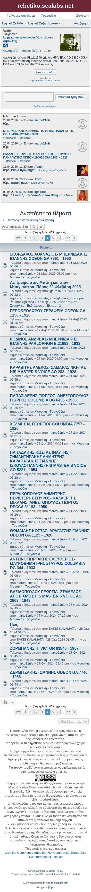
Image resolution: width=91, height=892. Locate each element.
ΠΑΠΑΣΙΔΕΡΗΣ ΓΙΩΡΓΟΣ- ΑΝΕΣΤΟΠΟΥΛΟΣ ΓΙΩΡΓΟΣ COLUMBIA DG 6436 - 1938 (49, 398)
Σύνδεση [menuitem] (82, 15)
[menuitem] (41, 887)
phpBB (37, 874)
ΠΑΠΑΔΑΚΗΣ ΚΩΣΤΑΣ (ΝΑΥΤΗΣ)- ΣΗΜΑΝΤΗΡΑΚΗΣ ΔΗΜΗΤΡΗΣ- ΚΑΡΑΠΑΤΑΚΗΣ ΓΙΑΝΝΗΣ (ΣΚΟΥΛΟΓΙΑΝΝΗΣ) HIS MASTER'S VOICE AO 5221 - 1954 (48, 461)
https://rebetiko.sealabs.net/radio (45, 80)
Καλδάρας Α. (11, 51)
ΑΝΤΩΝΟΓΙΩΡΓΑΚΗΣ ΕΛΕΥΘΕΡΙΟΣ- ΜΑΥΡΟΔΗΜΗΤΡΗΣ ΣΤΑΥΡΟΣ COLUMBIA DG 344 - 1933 (47, 563)
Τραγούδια (48, 15)
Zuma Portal (55, 870)
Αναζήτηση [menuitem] (82, 23)
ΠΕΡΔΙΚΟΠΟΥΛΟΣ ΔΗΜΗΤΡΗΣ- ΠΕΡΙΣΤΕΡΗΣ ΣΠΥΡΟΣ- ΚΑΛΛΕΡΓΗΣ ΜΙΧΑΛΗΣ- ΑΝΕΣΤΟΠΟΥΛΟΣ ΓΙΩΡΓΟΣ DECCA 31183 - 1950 (44, 500)
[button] (18, 238)
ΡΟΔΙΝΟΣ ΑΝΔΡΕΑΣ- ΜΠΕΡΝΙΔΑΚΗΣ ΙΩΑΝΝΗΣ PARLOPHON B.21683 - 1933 (45, 341)
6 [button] (58, 238)
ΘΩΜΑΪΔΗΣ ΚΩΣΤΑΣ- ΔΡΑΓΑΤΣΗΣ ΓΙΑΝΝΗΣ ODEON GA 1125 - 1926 (49, 533)
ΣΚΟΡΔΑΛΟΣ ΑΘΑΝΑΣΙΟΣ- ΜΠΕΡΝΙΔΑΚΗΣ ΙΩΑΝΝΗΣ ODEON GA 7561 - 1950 (49, 256)
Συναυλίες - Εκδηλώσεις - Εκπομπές (60, 298)
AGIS (37, 179)
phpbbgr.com (61, 883)
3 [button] (42, 238)
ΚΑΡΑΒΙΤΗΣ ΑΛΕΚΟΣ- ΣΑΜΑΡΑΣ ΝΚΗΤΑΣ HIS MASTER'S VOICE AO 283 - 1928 (48, 369)
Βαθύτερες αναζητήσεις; (45, 106)
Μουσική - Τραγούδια (50, 270)
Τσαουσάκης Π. (31, 51)
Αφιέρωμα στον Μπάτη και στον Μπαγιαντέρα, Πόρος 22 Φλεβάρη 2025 (45, 284)
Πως (14, 624)
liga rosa (40, 192)
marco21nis (42, 120)
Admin (38, 166)
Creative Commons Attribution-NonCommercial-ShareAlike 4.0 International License (45, 855)
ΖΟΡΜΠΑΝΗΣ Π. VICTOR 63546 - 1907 (44, 648)
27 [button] (68, 238)
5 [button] (53, 238)
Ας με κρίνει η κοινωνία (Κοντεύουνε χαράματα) (28, 39)
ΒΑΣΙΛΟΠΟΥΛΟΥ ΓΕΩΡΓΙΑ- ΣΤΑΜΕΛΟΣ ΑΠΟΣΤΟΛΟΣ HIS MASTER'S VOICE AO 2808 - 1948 (46, 596)
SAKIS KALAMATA (62, 628)
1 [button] (31, 238)
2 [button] (36, 238)
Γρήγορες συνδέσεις (21, 15)
